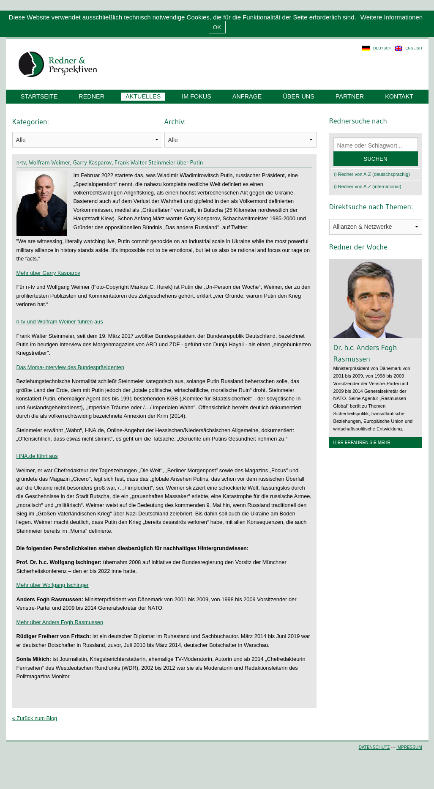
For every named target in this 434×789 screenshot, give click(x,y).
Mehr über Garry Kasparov (48, 273)
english (413, 48)
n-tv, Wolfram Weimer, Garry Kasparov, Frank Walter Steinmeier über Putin (109, 162)
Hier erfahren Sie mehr (361, 442)
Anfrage (247, 96)
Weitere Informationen (391, 17)
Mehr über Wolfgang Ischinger (52, 585)
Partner (350, 96)
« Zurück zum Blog (34, 718)
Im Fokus (196, 96)
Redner (91, 96)
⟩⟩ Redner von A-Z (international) (367, 186)
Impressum (409, 747)
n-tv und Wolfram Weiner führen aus (59, 321)
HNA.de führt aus (37, 456)
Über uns (298, 96)
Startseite (39, 96)
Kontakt (399, 96)
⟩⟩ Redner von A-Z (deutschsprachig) (371, 174)
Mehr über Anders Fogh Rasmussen (60, 622)
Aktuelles (143, 96)
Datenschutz (374, 747)
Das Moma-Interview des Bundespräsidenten (70, 367)
